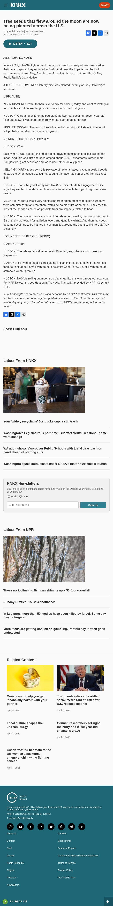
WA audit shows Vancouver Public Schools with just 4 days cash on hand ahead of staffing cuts (52, 450)
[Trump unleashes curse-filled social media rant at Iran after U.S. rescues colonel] (80, 678)
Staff (9, 848)
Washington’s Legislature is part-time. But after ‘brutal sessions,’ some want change (55, 435)
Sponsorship (64, 841)
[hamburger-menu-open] (6, 5)
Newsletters (13, 885)
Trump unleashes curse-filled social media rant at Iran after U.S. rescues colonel (78, 700)
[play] (5, 901)
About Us (12, 833)
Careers (62, 833)
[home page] (18, 6)
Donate (105, 5)
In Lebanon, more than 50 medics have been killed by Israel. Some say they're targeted (54, 615)
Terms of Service (67, 863)
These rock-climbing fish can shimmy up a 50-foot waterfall (46, 590)
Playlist (10, 870)
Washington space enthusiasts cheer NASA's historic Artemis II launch (55, 464)
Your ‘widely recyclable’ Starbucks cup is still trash (40, 421)
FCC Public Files (67, 877)
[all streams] (108, 901)
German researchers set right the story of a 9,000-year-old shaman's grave (78, 726)
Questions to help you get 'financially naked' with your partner (27, 700)
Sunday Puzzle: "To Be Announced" (29, 602)
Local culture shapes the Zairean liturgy (25, 725)
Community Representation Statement (78, 855)
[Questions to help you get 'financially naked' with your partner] (30, 678)
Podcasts (12, 877)
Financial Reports (67, 848)
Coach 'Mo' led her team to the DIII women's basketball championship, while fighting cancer (29, 755)
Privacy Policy (65, 870)
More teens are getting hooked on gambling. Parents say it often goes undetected (54, 630)
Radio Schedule (15, 863)
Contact (11, 841)
